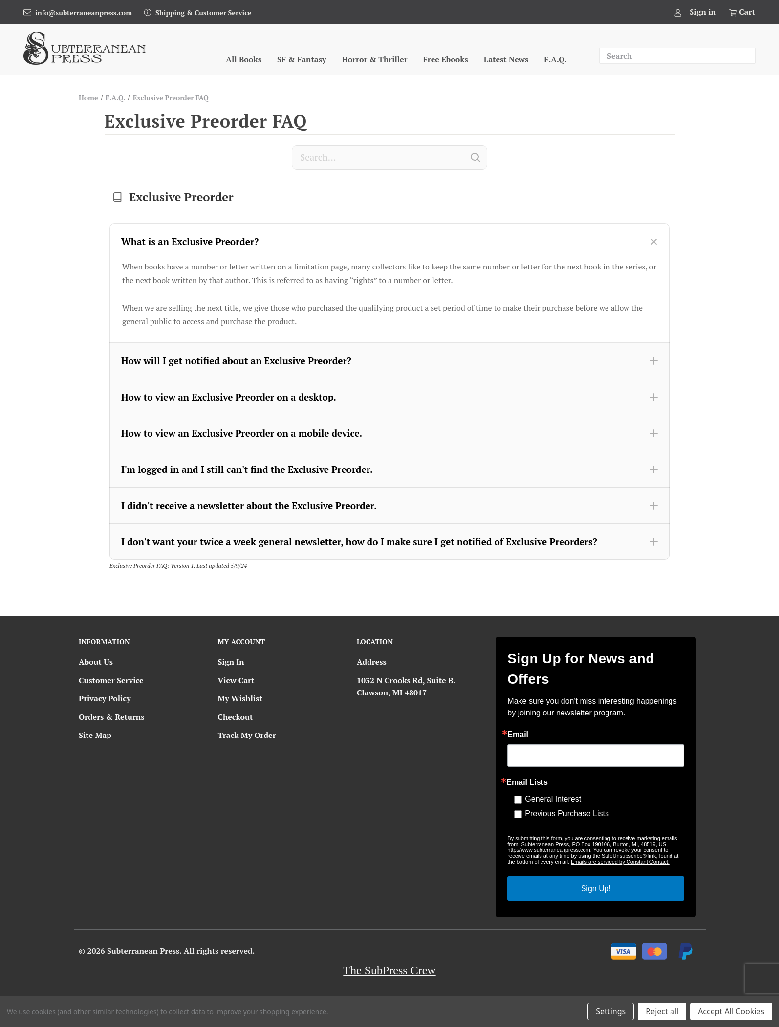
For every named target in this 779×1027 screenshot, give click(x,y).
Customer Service (111, 680)
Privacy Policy (104, 698)
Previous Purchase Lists (567, 813)
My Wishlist (239, 698)
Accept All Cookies (731, 1011)
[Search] (389, 157)
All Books (243, 59)
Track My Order (246, 735)
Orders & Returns (111, 717)
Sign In (230, 661)
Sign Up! (596, 888)
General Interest (553, 799)
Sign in (703, 11)
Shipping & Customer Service (203, 12)
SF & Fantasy (301, 59)
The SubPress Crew (389, 970)
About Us (96, 661)
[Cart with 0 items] (741, 12)
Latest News (506, 59)
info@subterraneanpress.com (83, 12)
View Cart (235, 680)
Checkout (235, 717)
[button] (389, 241)
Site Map (95, 735)
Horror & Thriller (374, 59)
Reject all (662, 1011)
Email (517, 734)
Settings (611, 1011)
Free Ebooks (445, 59)
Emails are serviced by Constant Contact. (620, 862)
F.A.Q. (555, 59)
